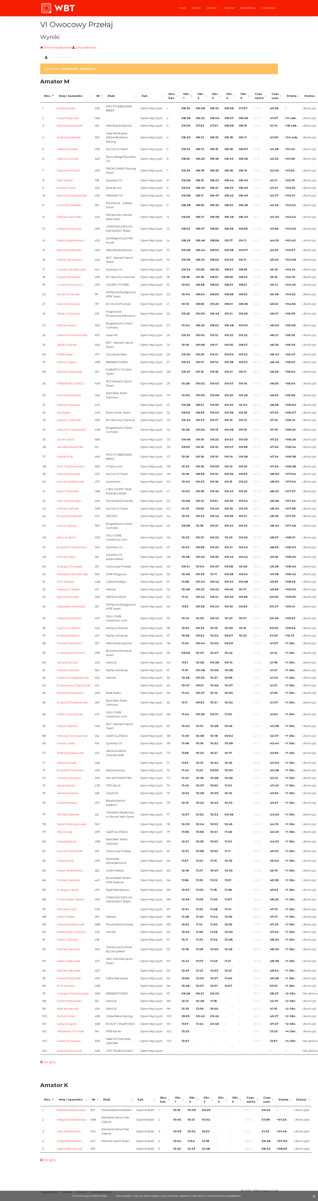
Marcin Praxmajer (69, 500)
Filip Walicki (65, 180)
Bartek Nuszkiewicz (70, 692)
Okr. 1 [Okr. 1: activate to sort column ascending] (186, 96)
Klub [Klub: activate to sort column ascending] (111, 95)
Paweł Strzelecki (69, 1041)
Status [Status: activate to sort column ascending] (301, 1099)
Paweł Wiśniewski (69, 1001)
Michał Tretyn (66, 556)
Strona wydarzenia (58, 47)
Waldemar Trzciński (70, 1031)
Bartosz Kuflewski (69, 250)
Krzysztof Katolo (68, 635)
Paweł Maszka (67, 802)
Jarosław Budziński (70, 447)
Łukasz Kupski (66, 1023)
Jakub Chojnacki (68, 313)
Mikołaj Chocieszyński (72, 735)
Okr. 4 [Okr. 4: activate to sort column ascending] (229, 96)
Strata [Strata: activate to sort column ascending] (292, 95)
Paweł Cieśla (66, 743)
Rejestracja (247, 8)
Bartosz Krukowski (70, 125)
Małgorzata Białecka (71, 1119)
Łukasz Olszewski (69, 420)
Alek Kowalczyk (68, 1008)
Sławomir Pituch (68, 170)
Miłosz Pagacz (67, 362)
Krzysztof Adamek (69, 516)
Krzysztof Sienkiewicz (72, 547)
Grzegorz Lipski (67, 889)
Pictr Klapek (65, 581)
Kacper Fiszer (66, 187)
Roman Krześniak (69, 395)
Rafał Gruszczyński (70, 714)
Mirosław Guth (67, 909)
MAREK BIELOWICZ (70, 383)
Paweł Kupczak (68, 118)
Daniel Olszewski (69, 277)
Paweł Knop (65, 860)
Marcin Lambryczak (70, 481)
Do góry (48, 1062)
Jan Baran (63, 412)
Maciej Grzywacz (68, 404)
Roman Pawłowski (69, 851)
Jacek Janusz (66, 785)
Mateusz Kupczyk (69, 228)
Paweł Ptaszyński (69, 978)
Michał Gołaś (66, 1016)
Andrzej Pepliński (69, 137)
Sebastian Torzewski (71, 606)
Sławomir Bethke (69, 618)
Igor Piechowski (68, 596)
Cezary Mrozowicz (70, 284)
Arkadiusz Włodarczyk (72, 574)
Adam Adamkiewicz (71, 240)
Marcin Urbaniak (68, 304)
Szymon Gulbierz (69, 628)
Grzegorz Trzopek (69, 566)
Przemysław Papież (70, 899)
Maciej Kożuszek (68, 474)
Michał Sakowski (68, 949)
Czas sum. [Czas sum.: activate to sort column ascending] (275, 96)
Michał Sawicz (67, 325)
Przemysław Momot (71, 652)
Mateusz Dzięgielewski (73, 677)
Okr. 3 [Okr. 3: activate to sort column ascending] (215, 96)
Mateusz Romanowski (72, 335)
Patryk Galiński (67, 726)
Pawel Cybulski (67, 939)
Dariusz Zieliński (68, 670)
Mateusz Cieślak (68, 589)
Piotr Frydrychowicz (71, 466)
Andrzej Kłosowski (69, 1050)
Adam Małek (66, 916)
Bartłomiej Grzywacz (71, 932)
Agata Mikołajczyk (69, 1148)
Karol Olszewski (68, 491)
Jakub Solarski (67, 344)
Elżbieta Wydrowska (71, 1110)
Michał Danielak (68, 814)
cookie (111, 1195)
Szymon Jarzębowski (71, 269)
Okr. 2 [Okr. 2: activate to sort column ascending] (200, 96)
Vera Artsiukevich (69, 1131)
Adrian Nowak (66, 762)
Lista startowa (85, 47)
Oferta (196, 8)
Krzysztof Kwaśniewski (72, 702)
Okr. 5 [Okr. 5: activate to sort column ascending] (243, 96)
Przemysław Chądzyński (74, 685)
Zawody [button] (211, 8)
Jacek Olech (66, 439)
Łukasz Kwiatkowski (71, 924)
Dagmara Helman (69, 1141)
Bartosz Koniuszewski (72, 195)
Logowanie (268, 8)
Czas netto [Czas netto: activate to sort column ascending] (259, 96)
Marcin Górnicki (68, 158)
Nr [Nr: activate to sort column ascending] (98, 95)
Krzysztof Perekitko (70, 770)
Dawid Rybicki (67, 841)
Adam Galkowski (68, 961)
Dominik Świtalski (69, 205)
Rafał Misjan (65, 354)
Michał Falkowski (69, 970)
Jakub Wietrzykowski (71, 824)
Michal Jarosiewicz (70, 259)
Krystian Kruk (66, 108)
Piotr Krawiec (66, 985)
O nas (182, 8)
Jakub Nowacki (67, 793)
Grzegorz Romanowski (73, 993)
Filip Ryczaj (64, 831)
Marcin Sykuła (66, 525)
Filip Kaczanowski (69, 217)
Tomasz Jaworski (68, 880)
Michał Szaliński (68, 508)
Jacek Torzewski (68, 294)
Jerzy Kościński (67, 662)
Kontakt (230, 8)
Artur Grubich (66, 537)
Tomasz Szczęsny (69, 778)
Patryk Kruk (65, 456)
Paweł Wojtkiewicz (70, 870)
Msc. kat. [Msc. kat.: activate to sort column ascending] (172, 96)
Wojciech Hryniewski (71, 429)
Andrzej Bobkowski (70, 753)
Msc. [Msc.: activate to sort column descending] (47, 95)
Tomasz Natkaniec (69, 643)
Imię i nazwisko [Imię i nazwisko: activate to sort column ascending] (70, 95)
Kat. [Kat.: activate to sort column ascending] (145, 95)
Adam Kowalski (67, 149)
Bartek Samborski (69, 371)
